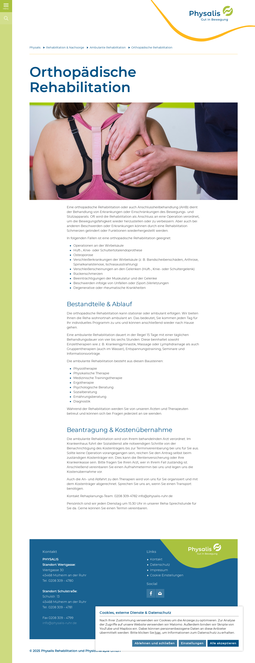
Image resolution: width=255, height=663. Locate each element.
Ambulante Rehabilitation (108, 47)
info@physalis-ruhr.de (59, 623)
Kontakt (156, 559)
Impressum (159, 570)
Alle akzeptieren (223, 643)
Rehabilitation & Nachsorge (65, 47)
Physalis (35, 47)
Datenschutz (160, 564)
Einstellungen (192, 643)
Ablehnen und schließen (155, 643)
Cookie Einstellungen (166, 575)
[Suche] (6, 18)
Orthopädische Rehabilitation (151, 47)
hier (158, 632)
